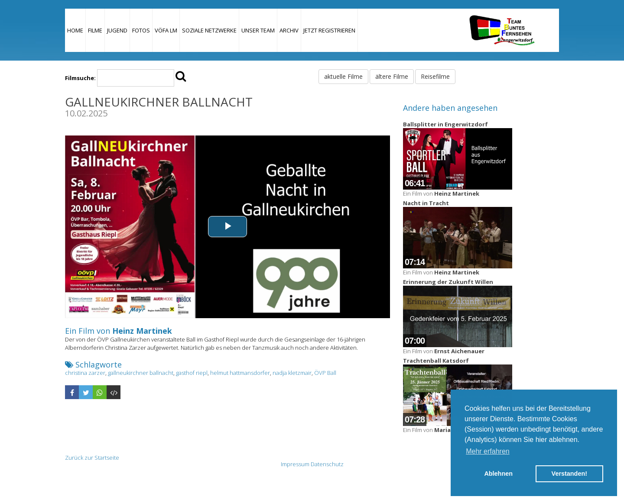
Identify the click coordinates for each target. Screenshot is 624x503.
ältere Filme (391, 76)
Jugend (117, 30)
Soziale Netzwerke (209, 30)
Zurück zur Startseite (92, 457)
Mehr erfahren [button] (488, 451)
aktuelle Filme (343, 76)
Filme (95, 30)
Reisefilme (435, 76)
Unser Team (258, 30)
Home (75, 30)
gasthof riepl (192, 373)
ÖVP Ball (325, 373)
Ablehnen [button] (498, 473)
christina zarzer (85, 373)
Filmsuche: (80, 78)
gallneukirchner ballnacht (140, 373)
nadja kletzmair (292, 373)
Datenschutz (327, 464)
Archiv (289, 30)
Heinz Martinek (142, 331)
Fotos (141, 30)
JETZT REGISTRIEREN (329, 30)
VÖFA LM (166, 30)
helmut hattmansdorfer (240, 373)
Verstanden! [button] (569, 473)
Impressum (295, 464)
